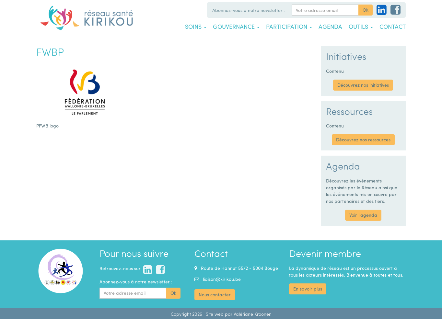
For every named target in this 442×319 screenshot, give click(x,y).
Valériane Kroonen (253, 314)
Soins (195, 26)
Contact (392, 26)
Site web (215, 314)
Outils (361, 26)
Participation (289, 26)
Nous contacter (215, 295)
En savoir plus (307, 289)
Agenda (330, 26)
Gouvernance (236, 26)
